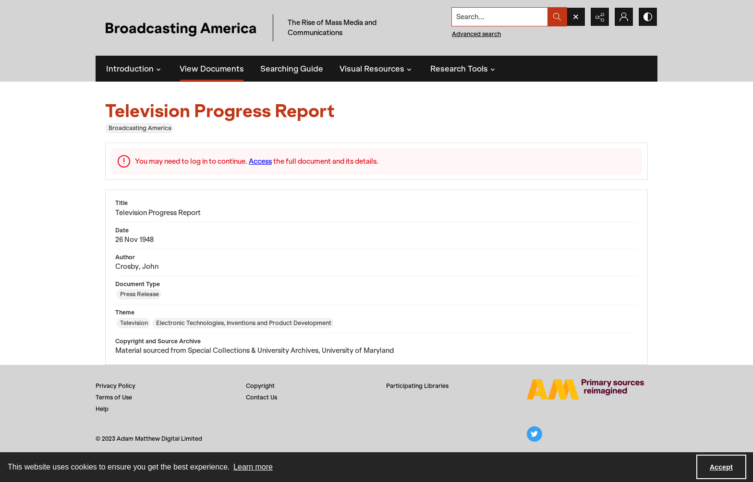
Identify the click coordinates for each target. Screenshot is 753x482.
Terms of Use (114, 397)
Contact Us (261, 397)
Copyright (260, 385)
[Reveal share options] (600, 17)
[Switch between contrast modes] (648, 17)
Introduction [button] (134, 68)
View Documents (212, 68)
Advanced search (476, 33)
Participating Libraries (417, 385)
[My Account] (624, 17)
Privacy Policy (115, 385)
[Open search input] (576, 17)
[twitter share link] (534, 434)
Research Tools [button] (464, 68)
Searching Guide (291, 68)
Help (102, 408)
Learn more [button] (253, 467)
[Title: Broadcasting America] (181, 28)
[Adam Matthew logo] (585, 389)
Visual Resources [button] (377, 68)
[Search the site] (499, 17)
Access (260, 161)
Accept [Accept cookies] (721, 467)
